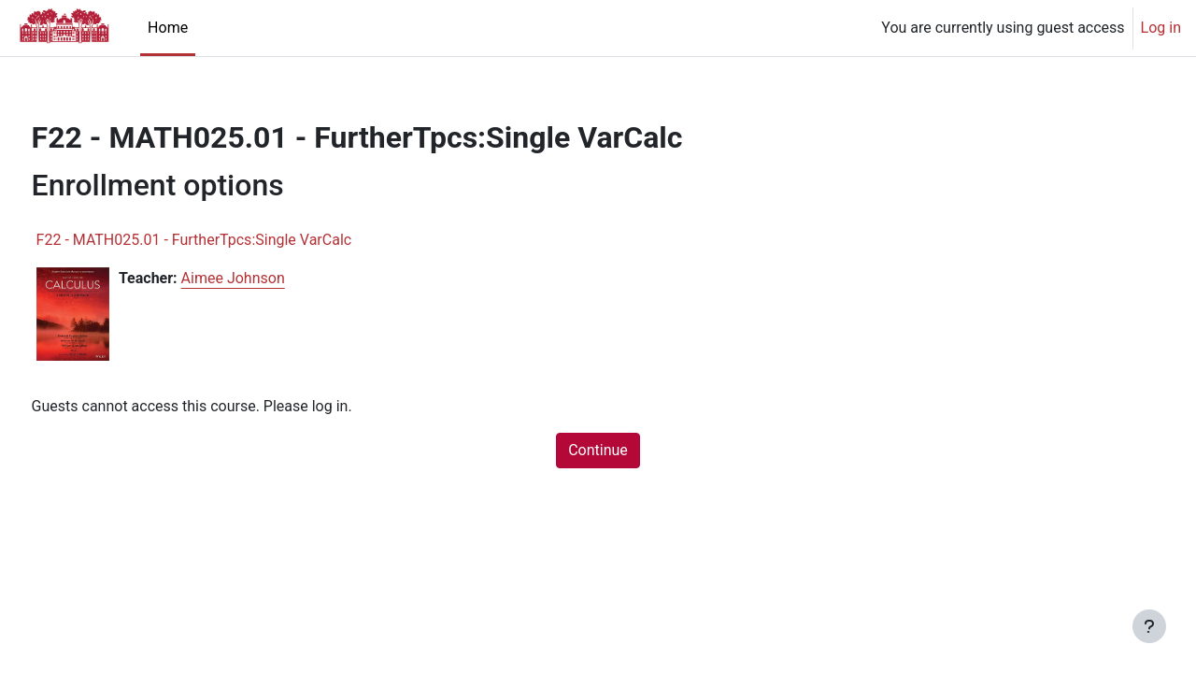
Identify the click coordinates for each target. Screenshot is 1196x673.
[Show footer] (1149, 626)
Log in (1161, 27)
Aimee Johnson (268, 278)
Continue (598, 450)
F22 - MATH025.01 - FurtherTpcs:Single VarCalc (229, 240)
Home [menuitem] (168, 27)
